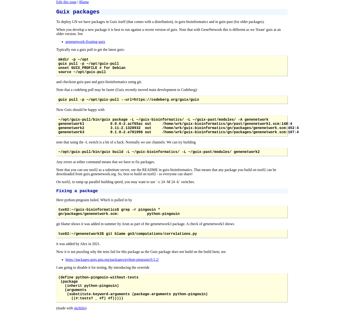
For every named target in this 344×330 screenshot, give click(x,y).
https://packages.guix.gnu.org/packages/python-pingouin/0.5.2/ (112, 274)
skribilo (79, 328)
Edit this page (66, 2)
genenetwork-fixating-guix (85, 43)
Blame (84, 2)
